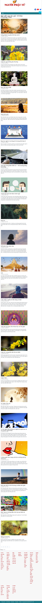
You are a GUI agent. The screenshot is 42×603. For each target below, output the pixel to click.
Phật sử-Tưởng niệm (31, 555)
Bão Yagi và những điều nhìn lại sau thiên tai (13, 512)
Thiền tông (8, 558)
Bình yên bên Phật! (6, 87)
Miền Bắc (2, 554)
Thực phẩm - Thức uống (8, 596)
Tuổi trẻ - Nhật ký (8, 555)
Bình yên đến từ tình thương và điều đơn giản (13, 485)
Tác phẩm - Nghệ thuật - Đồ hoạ (31, 565)
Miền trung (2, 589)
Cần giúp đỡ (14, 592)
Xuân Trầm (4, 378)
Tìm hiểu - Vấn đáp (8, 564)
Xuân (31, 583)
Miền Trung (2, 556)
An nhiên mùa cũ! (5, 403)
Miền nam (2, 592)
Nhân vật (14, 563)
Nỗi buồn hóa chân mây (7, 246)
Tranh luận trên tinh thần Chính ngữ (10, 193)
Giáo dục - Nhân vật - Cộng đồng (31, 572)
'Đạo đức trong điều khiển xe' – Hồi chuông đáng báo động (14, 166)
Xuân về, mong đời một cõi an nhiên (10, 352)
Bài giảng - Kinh (26, 558)
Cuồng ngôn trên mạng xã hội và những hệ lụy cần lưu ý (13, 458)
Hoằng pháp (37, 553)
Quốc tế (2, 561)
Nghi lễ (19, 552)
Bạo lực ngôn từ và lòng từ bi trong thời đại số (13, 141)
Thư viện (25, 552)
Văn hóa (31, 552)
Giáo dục (14, 558)
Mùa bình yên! (5, 114)
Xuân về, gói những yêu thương (9, 62)
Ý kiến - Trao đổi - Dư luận (31, 580)
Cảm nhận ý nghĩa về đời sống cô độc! (11, 299)
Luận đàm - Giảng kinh (8, 568)
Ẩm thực (8, 585)
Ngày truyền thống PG (31, 560)
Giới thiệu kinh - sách (37, 557)
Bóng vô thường (5, 536)
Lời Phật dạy (8, 588)
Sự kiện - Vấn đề (14, 556)
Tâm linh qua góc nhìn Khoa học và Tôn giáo (13, 326)
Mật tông (8, 561)
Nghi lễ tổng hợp (20, 555)
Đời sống (14, 561)
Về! (2, 273)
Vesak (2, 563)
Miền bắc (2, 587)
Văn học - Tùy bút (31, 577)
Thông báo (2, 568)
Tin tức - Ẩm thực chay (8, 591)
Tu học (8, 552)
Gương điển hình (14, 589)
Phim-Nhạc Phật (25, 561)
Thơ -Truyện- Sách (25, 565)
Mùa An (3, 220)
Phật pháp (13, 553)
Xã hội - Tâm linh (2, 565)
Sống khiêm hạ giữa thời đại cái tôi (10, 35)
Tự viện (2, 585)
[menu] (2, 13)
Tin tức (2, 552)
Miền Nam (2, 559)
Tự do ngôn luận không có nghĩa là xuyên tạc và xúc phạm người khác (14, 430)
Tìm (40, 12)
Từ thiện (13, 585)
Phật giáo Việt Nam (26, 555)
